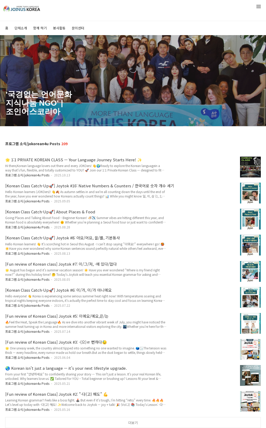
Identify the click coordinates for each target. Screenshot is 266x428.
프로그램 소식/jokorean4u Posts (27, 175)
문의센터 (78, 27)
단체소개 (21, 27)
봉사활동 (59, 27)
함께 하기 (40, 27)
